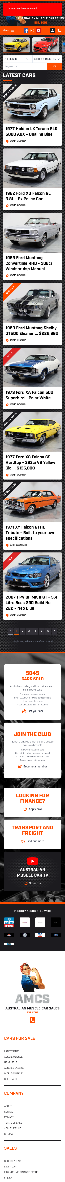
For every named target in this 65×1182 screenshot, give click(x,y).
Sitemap (9, 1134)
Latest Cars (19, 75)
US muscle (10, 1062)
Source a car (12, 1161)
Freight (9, 1178)
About (8, 1106)
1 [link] (16, 631)
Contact (9, 1112)
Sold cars (10, 1079)
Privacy (9, 1117)
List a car (10, 1167)
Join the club (12, 1128)
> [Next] (54, 631)
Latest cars (11, 1051)
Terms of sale (13, 1123)
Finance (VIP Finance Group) (21, 1172)
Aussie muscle (13, 1057)
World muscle (13, 1073)
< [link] (10, 631)
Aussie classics (14, 1068)
